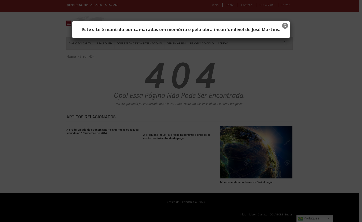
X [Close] (284, 25)
